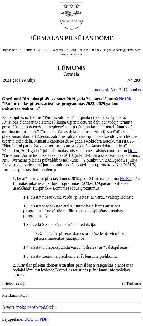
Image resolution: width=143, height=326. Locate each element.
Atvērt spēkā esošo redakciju (29, 307)
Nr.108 (125, 99)
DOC (28, 319)
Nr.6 (5, 160)
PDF (24, 295)
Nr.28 (132, 150)
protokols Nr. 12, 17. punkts (117, 90)
